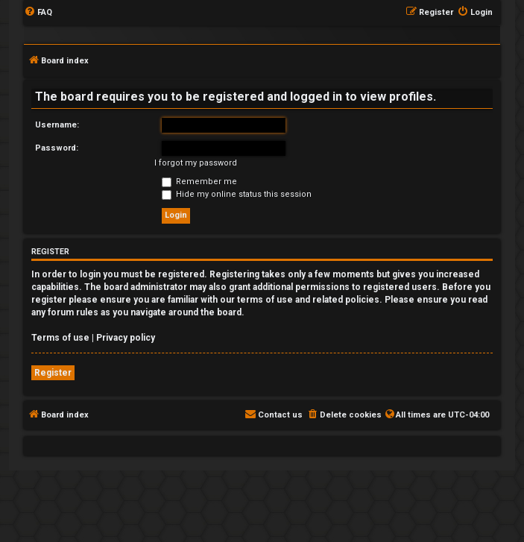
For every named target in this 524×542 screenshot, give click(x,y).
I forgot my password (195, 163)
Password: (56, 148)
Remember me (199, 181)
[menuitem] (38, 13)
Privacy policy (125, 338)
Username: (57, 125)
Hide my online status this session (237, 194)
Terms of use (60, 338)
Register (53, 373)
